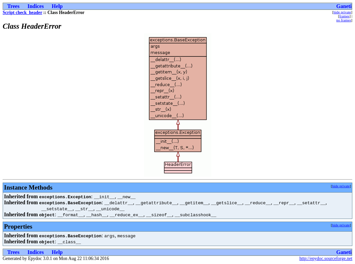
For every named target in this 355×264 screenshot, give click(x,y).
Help (57, 6)
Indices (35, 6)
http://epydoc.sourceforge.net (325, 258)
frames (344, 16)
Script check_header (22, 12)
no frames (343, 20)
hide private (342, 12)
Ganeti (344, 6)
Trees (13, 6)
